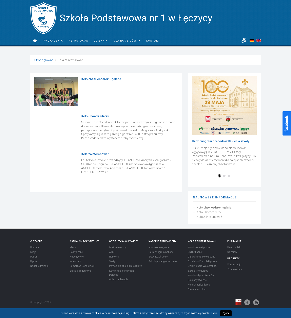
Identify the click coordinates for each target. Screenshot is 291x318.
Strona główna (43, 60)
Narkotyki (114, 256)
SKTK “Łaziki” (195, 252)
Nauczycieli (233, 247)
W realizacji (233, 264)
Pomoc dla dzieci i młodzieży (125, 266)
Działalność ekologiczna (201, 256)
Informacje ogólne (159, 247)
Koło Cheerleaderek (95, 116)
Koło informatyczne (199, 247)
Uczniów (232, 252)
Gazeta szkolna (197, 289)
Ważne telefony (118, 247)
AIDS (111, 252)
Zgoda (226, 313)
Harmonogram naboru (161, 252)
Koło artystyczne (197, 280)
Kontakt (153, 40)
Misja (33, 252)
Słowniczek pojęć (158, 256)
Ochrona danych (118, 279)
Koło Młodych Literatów (201, 275)
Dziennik (101, 40)
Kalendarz (75, 261)
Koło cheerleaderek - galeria (101, 79)
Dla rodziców (127, 41)
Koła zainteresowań (95, 154)
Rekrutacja (78, 40)
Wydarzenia (53, 40)
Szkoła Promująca (198, 270)
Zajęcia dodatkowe (80, 270)
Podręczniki (76, 252)
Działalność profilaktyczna (202, 261)
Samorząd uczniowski (82, 266)
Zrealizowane (235, 269)
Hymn (33, 261)
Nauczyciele (77, 256)
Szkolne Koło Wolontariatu (202, 266)
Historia (34, 247)
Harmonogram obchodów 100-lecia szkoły (220, 141)
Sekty (112, 261)
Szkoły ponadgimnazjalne (163, 261)
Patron (34, 256)
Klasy (73, 247)
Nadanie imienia (39, 266)
